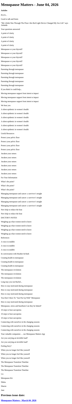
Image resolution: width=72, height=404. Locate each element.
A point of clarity (7, 33)
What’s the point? (7, 182)
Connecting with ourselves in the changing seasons (20, 322)
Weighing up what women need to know (16, 222)
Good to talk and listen (9, 19)
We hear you (5, 105)
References (5, 238)
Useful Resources (7, 133)
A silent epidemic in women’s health (15, 109)
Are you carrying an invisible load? (14, 338)
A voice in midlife (8, 242)
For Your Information (9, 178)
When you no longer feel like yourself (15, 350)
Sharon (3, 386)
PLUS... (4, 15)
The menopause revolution (11, 270)
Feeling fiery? (6, 346)
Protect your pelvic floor (10, 137)
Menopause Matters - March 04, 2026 (18, 400)
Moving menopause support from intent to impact (20, 93)
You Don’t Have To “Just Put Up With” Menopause (20, 298)
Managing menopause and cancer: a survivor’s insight (21, 194)
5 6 (2, 374)
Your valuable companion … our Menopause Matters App (23, 334)
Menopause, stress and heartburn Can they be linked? (21, 306)
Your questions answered (10, 29)
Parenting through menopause (12, 69)
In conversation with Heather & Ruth (15, 254)
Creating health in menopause (12, 258)
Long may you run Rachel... (11, 282)
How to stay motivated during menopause (17, 286)
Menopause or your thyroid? (11, 49)
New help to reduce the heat (11, 210)
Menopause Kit (7, 378)
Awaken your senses (8, 154)
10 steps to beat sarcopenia (11, 310)
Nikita (3, 382)
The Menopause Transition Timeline (14, 362)
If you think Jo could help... (11, 89)
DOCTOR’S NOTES (9, 218)
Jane (2, 390)
